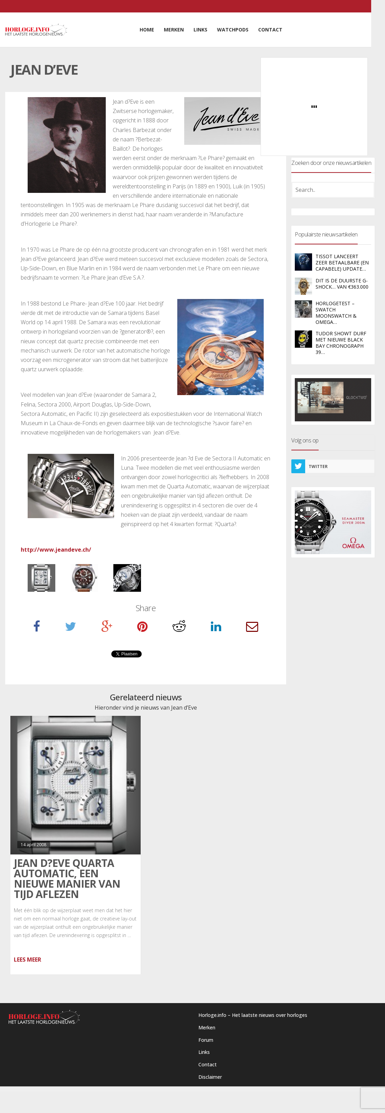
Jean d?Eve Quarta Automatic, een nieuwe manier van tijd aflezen (67, 878)
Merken (206, 1027)
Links (204, 1052)
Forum (205, 1040)
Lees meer (27, 959)
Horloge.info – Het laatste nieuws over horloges (252, 1015)
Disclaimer (210, 1077)
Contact (207, 1064)
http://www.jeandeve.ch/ (56, 549)
